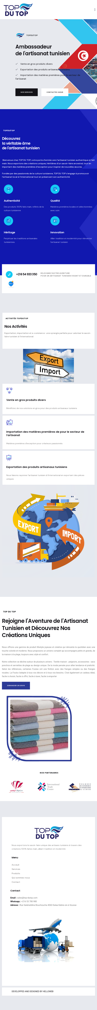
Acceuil (15, 864)
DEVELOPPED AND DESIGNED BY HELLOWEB (32, 991)
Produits (16, 873)
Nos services (27, 93)
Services (16, 869)
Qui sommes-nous (21, 877)
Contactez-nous (55, 93)
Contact (16, 882)
